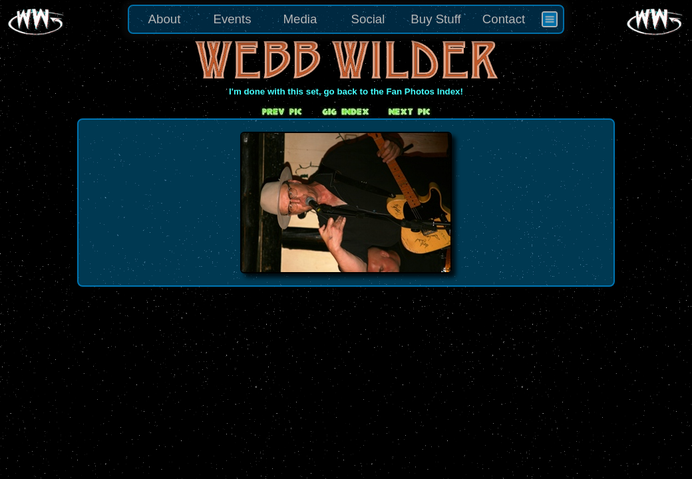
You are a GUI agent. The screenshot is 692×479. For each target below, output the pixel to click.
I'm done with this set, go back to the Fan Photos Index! (346, 91)
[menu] (346, 19)
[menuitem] (550, 19)
